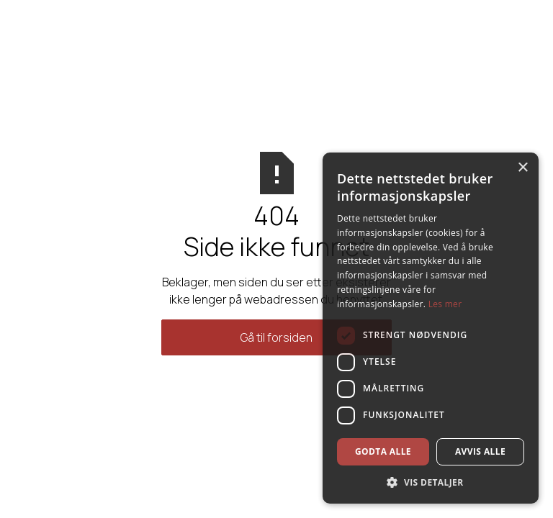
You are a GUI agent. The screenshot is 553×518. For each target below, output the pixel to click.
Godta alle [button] (383, 451)
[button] (430, 482)
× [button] (522, 168)
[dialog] (431, 328)
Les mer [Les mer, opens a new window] (445, 304)
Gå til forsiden (276, 337)
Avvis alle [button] (480, 451)
